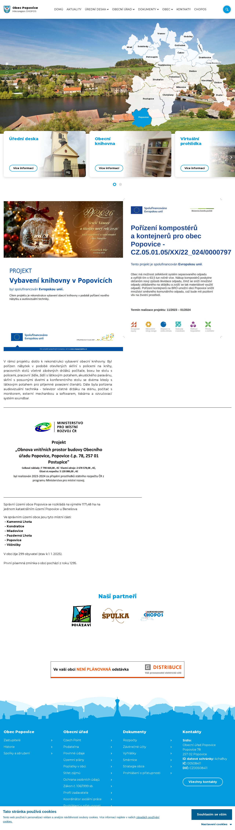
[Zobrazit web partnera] (81, 615)
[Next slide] (231, 157)
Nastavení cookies (214, 824)
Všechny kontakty (203, 782)
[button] (7, 63)
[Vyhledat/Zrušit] (227, 9)
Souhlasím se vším (212, 814)
